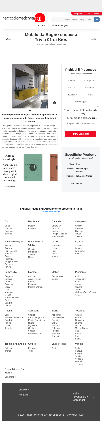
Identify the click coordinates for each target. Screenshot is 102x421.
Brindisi (8, 320)
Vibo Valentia (58, 236)
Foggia (8, 323)
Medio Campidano (37, 320)
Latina (55, 248)
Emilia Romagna (14, 241)
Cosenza (56, 231)
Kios (78, 164)
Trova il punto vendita (51, 211)
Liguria (79, 241)
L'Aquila (8, 228)
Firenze (78, 317)
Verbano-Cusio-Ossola (86, 292)
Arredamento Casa (48, 44)
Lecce (7, 325)
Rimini (8, 267)
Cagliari (31, 315)
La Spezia (80, 251)
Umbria (32, 343)
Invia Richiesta (81, 134)
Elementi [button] (70, 169)
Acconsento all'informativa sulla (82, 112)
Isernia (55, 279)
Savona (78, 254)
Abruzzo (9, 221)
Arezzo (78, 315)
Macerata (32, 284)
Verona (78, 361)
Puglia (8, 310)
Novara (78, 287)
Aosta (54, 348)
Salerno (78, 236)
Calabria (56, 221)
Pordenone (33, 252)
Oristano (32, 328)
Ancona (31, 276)
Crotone (55, 228)
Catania (55, 320)
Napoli (78, 234)
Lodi (7, 289)
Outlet (88, 14)
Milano (8, 295)
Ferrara (8, 248)
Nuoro (31, 323)
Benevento (80, 228)
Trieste (31, 254)
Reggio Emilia (11, 261)
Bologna (9, 246)
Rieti (54, 251)
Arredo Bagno (61, 44)
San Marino (10, 377)
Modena (8, 254)
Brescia (8, 279)
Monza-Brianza (12, 297)
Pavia (7, 300)
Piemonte (80, 272)
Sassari (31, 331)
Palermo (56, 328)
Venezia (79, 359)
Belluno (78, 348)
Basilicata (33, 221)
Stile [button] (72, 183)
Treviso (78, 356)
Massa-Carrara (82, 328)
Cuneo (78, 284)
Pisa (77, 331)
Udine (31, 257)
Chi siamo (23, 395)
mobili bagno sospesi (82, 170)
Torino (78, 289)
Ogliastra (32, 325)
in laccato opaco (84, 176)
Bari (6, 315)
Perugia (32, 348)
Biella (77, 282)
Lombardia (11, 272)
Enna (54, 323)
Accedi (96, 14)
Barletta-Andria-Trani (14, 317)
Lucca (78, 325)
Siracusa (56, 333)
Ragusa (55, 331)
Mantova (9, 292)
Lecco (7, 287)
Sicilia (55, 310)
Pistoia (78, 333)
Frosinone (56, 246)
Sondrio (8, 303)
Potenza (32, 228)
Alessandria (80, 279)
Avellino (79, 226)
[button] (30, 110)
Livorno (78, 323)
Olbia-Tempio (34, 333)
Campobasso (58, 276)
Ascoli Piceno (34, 279)
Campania (81, 221)
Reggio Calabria (59, 234)
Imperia (78, 248)
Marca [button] (71, 164)
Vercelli (78, 295)
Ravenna (9, 264)
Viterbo (55, 256)
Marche (32, 272)
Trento (8, 351)
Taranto (8, 328)
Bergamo (9, 276)
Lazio (55, 241)
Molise (55, 272)
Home (38, 44)
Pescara (9, 231)
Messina (56, 325)
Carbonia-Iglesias (36, 317)
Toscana (80, 310)
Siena (78, 339)
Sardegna (33, 310)
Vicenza (79, 364)
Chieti (7, 226)
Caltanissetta (58, 317)
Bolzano (8, 348)
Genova (79, 246)
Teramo (8, 234)
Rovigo (78, 353)
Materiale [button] (70, 176)
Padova (78, 351)
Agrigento (56, 315)
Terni (30, 351)
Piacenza (9, 259)
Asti (77, 276)
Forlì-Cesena (11, 251)
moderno (80, 183)
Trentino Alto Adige (15, 343)
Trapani (55, 336)
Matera (31, 226)
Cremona (9, 284)
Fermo (31, 282)
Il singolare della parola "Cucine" (82, 118)
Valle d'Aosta (59, 343)
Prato (77, 336)
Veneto (79, 343)
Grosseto (79, 320)
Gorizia (31, 249)
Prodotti (41, 25)
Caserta (79, 231)
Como (7, 282)
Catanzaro (56, 226)
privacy (82, 113)
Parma (8, 256)
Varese (8, 305)
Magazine (78, 14)
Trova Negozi (60, 25)
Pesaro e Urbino (36, 287)
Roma (54, 254)
